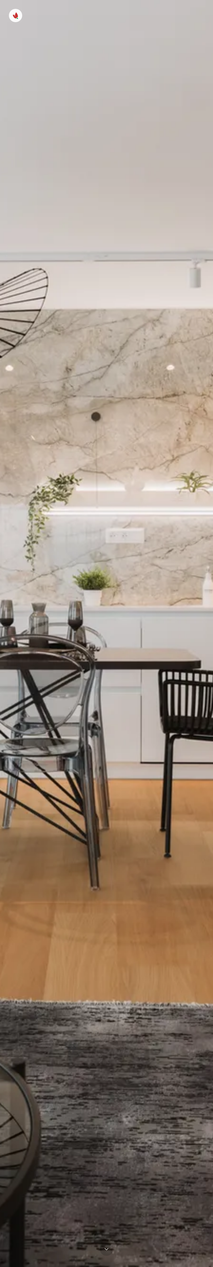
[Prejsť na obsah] (106, 1249)
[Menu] (15, 15)
